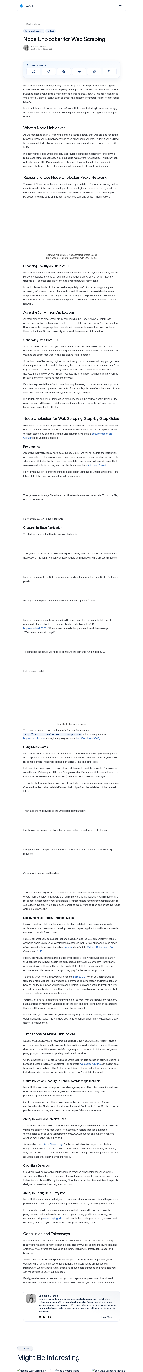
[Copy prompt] (110, 71)
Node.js (68, 1057)
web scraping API (52, 1328)
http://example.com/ (34, 791)
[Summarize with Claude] (64, 71)
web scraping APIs (90, 1174)
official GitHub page (52, 1254)
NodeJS (50, 31)
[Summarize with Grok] (94, 71)
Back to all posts (32, 24)
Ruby (99, 1057)
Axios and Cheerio (97, 465)
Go (111, 1057)
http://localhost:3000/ (35, 658)
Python (91, 1057)
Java (105, 1057)
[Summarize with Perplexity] (49, 71)
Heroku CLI (79, 1086)
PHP (39, 1061)
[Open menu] (120, 6)
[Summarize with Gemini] (79, 71)
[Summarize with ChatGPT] (33, 71)
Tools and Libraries (34, 31)
